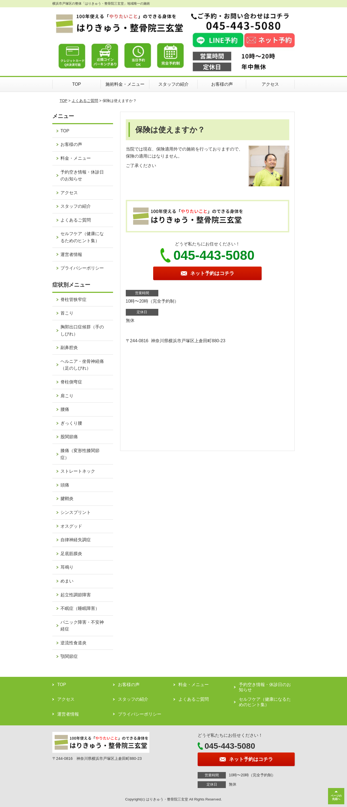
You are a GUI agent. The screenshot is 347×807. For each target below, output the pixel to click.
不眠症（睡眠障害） (79, 608)
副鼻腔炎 (69, 347)
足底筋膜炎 (71, 553)
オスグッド (71, 526)
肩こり (66, 395)
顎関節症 (69, 656)
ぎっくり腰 (71, 423)
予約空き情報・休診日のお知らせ (82, 175)
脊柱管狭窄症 (73, 299)
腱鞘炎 (66, 498)
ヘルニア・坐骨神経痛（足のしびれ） (82, 365)
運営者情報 (71, 254)
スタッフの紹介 (173, 84)
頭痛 (64, 485)
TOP (76, 84)
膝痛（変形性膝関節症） (79, 454)
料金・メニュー (75, 158)
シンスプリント (75, 512)
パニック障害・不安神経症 (82, 626)
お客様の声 (222, 84)
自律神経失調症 (75, 539)
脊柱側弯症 (71, 382)
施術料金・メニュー (124, 84)
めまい (66, 581)
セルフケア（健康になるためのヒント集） (82, 237)
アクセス (270, 84)
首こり (66, 313)
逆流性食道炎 (73, 643)
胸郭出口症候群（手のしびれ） (82, 330)
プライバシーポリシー (82, 268)
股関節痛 (69, 436)
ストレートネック (77, 471)
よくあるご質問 (85, 100)
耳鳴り (66, 567)
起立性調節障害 (75, 595)
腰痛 (64, 409)
